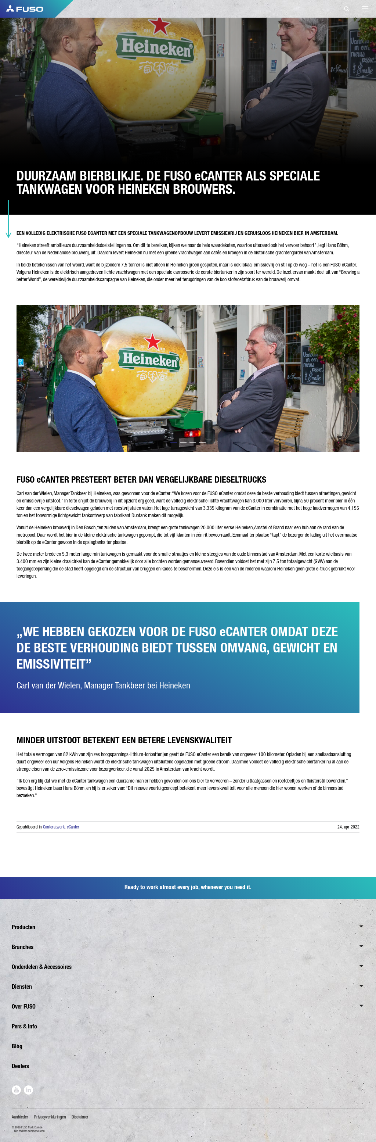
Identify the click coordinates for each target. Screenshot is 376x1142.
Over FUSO (24, 1006)
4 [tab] (202, 442)
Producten (23, 927)
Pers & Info (24, 1026)
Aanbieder (20, 1117)
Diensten (22, 986)
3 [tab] (192, 442)
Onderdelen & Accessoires (42, 966)
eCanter (73, 827)
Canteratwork (54, 827)
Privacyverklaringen (50, 1117)
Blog (17, 1046)
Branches (22, 947)
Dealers (20, 1066)
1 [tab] (173, 442)
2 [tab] (183, 442)
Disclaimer (80, 1117)
